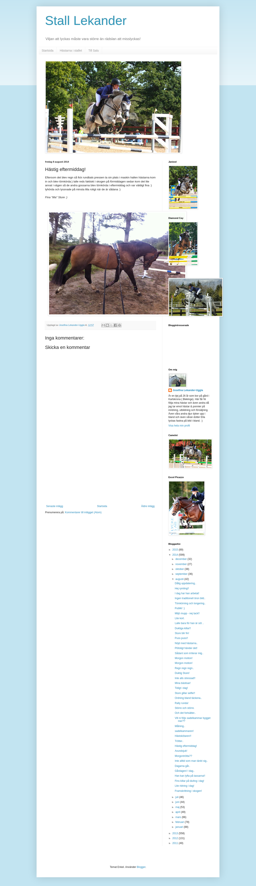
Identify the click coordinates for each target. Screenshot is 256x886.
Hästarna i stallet (71, 50)
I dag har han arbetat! (187, 593)
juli (177, 797)
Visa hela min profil (179, 425)
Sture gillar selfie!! (185, 693)
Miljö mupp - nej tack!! (187, 613)
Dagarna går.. (182, 766)
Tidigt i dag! (181, 688)
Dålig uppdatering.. (185, 583)
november (181, 564)
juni (177, 802)
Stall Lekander (86, 20)
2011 (175, 843)
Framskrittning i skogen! (188, 790)
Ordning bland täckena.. (188, 698)
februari (180, 822)
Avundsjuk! (181, 750)
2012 (175, 838)
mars (178, 817)
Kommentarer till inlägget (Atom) (83, 512)
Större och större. (185, 708)
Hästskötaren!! (183, 735)
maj (177, 807)
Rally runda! (181, 703)
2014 (175, 554)
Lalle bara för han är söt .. (189, 623)
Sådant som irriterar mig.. (189, 653)
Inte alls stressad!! (185, 678)
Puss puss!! (181, 638)
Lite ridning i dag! (184, 785)
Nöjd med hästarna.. (186, 643)
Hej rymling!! (182, 588)
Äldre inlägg (148, 506)
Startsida (47, 50)
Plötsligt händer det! (186, 648)
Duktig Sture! (182, 673)
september (181, 573)
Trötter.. (179, 741)
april (178, 812)
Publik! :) (180, 608)
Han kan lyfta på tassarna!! (190, 775)
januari (179, 826)
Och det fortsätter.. (185, 712)
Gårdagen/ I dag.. (185, 770)
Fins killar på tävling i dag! (189, 780)
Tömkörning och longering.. (190, 603)
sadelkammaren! (184, 731)
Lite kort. (180, 618)
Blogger (141, 867)
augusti (179, 579)
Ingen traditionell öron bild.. (190, 598)
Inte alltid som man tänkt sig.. (191, 760)
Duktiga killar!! (183, 628)
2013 (175, 833)
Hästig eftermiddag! (186, 745)
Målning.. (180, 726)
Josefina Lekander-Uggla (188, 390)
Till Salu (93, 50)
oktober (180, 569)
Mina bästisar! (183, 683)
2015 (175, 549)
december (181, 559)
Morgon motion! (183, 658)
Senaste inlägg (54, 506)
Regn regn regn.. (184, 668)
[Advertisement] (100, 472)
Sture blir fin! (182, 633)
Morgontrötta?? (183, 755)
